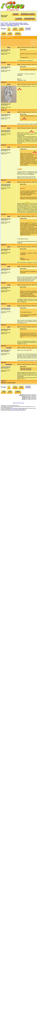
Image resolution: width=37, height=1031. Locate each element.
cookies (12, 408)
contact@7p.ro (23, 410)
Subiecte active (28, 14)
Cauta (15, 14)
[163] (28, 29)
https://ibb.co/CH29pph (25, 369)
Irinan (8, 47)
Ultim (18, 33)
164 (3, 33)
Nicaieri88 (8, 347)
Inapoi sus (3, 62)
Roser (8, 84)
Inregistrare (29, 18)
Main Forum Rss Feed (18, 403)
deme (8, 64)
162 (21, 29)
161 (15, 29)
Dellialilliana (9, 364)
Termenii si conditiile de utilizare (16, 409)
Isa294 (8, 128)
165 (10, 33)
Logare (19, 18)
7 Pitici (7, 405)
